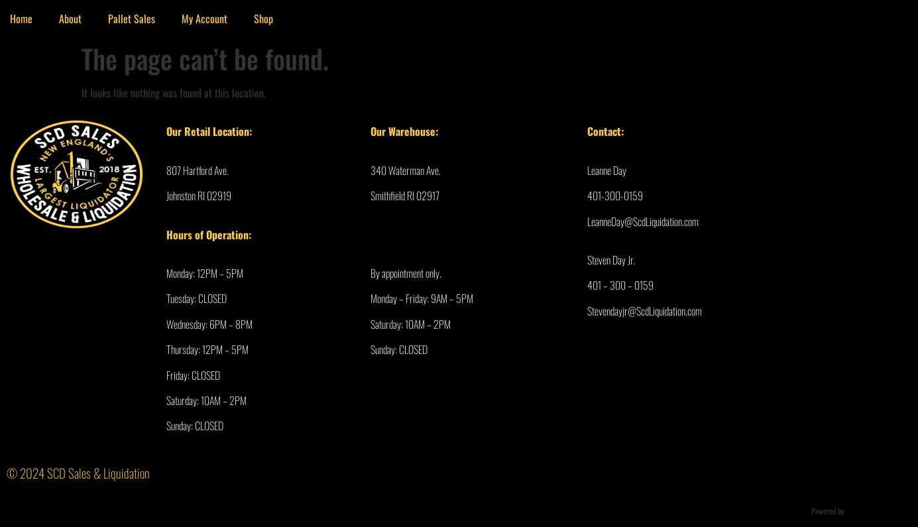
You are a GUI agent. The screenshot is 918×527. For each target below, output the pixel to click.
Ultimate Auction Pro (877, 510)
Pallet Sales (131, 19)
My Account (204, 19)
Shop (263, 19)
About (70, 19)
